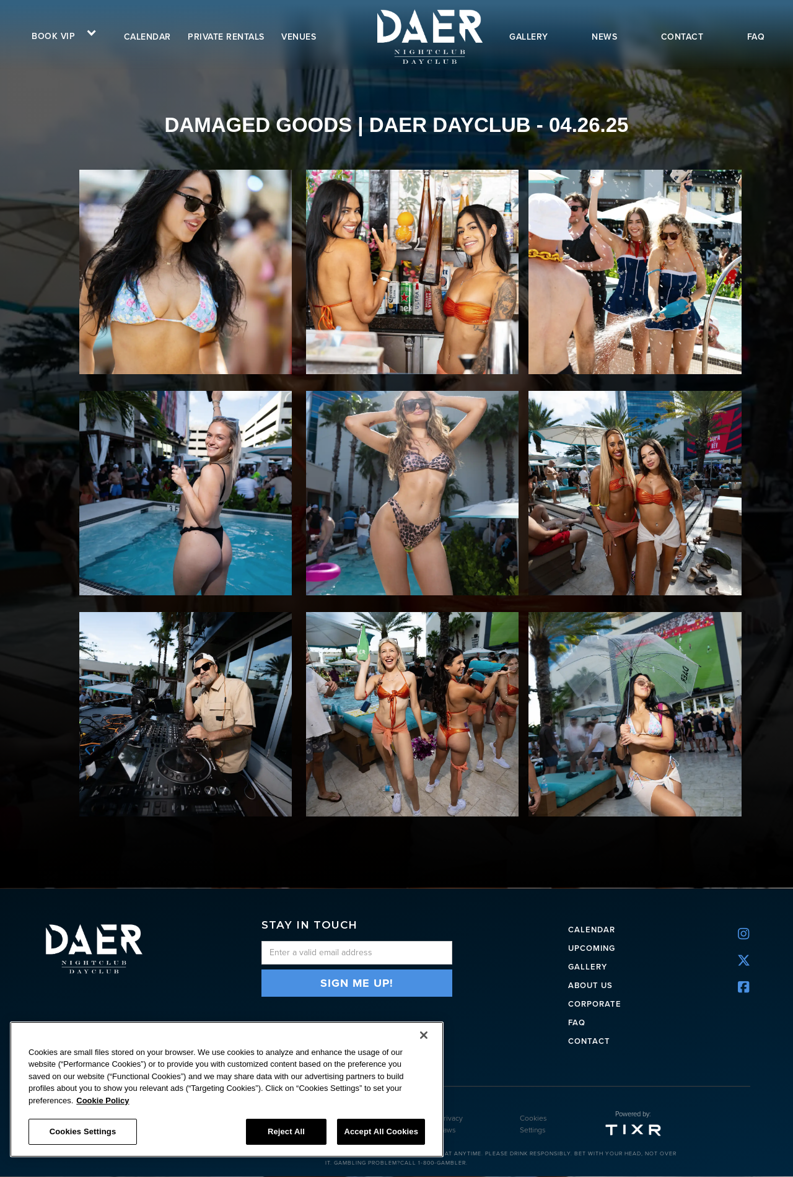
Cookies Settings (533, 1124)
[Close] (423, 1035)
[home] (428, 36)
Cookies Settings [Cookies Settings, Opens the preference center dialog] (83, 1131)
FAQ (756, 36)
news (604, 36)
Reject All (286, 1131)
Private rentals (226, 36)
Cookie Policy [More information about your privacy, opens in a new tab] (102, 1100)
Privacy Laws (451, 1124)
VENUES (298, 36)
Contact (589, 1040)
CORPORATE (594, 1003)
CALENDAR (591, 929)
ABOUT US (590, 985)
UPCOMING (591, 947)
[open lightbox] (187, 272)
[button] (59, 34)
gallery (528, 36)
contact (682, 36)
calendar (147, 36)
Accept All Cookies (381, 1131)
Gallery (587, 966)
